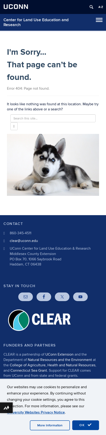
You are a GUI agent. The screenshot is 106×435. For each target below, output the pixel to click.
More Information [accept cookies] (49, 425)
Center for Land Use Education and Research (36, 22)
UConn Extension (59, 354)
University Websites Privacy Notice (36, 412)
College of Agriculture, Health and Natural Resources (52, 365)
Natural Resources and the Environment (60, 359)
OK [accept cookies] (85, 425)
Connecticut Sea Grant (28, 370)
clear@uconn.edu (24, 240)
